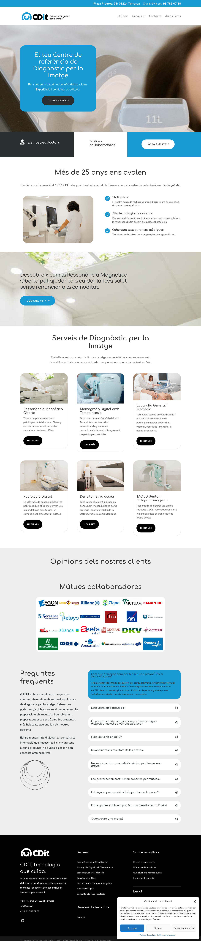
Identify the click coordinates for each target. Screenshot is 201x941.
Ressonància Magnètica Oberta (92, 862)
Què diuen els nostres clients (148, 872)
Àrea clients (173, 16)
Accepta (132, 928)
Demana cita (57, 100)
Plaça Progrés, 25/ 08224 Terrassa (116, 3)
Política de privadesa (166, 935)
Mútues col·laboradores (102, 143)
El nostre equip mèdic (144, 862)
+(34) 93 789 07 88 (29, 911)
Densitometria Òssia (87, 878)
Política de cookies (148, 935)
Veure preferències (184, 928)
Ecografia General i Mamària (90, 872)
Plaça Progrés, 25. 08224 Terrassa (37, 900)
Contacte (155, 16)
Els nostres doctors (43, 142)
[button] (194, 901)
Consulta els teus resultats (91, 893)
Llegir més (33, 440)
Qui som (122, 16)
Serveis (137, 16)
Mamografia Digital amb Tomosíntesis (95, 867)
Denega (158, 928)
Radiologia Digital (85, 888)
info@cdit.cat (26, 906)
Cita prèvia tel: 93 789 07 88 (162, 3)
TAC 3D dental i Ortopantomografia (94, 883)
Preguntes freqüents (143, 878)
